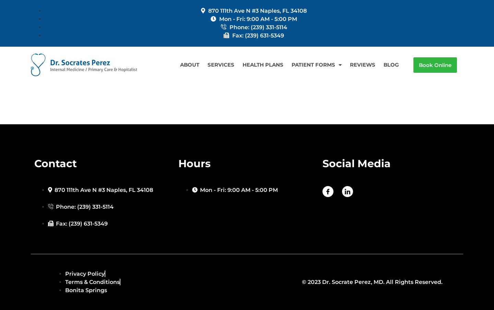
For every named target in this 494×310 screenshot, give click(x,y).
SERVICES (221, 64)
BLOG (391, 64)
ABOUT (189, 64)
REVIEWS (362, 64)
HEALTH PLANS (263, 64)
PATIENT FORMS (317, 64)
